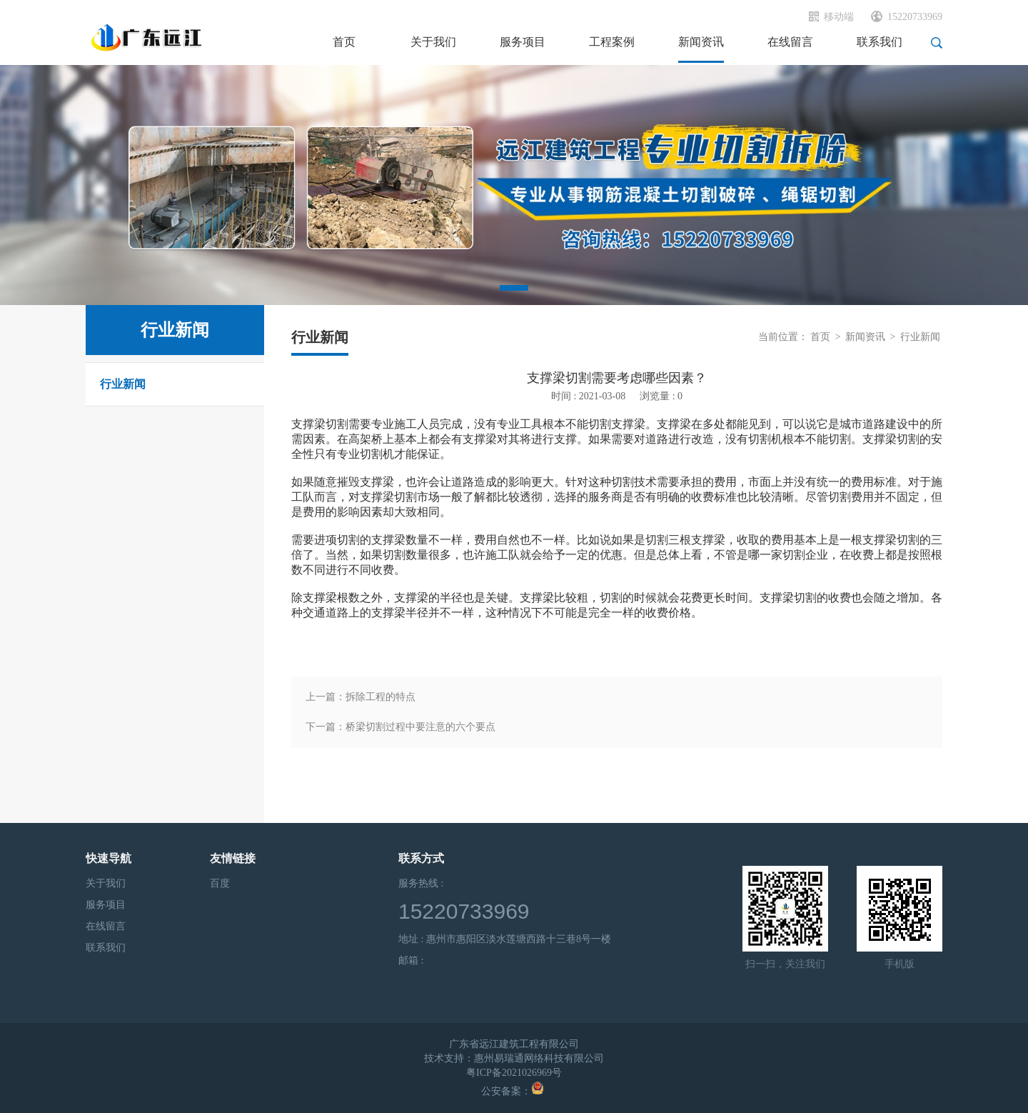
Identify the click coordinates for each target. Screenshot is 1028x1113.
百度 (220, 883)
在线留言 (106, 926)
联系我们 (106, 947)
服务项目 (106, 904)
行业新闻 (123, 384)
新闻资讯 (865, 336)
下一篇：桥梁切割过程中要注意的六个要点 (400, 727)
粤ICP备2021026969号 (514, 1072)
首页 (820, 336)
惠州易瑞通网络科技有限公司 (539, 1058)
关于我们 (106, 883)
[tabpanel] (514, 185)
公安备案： (512, 1091)
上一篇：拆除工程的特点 (360, 697)
